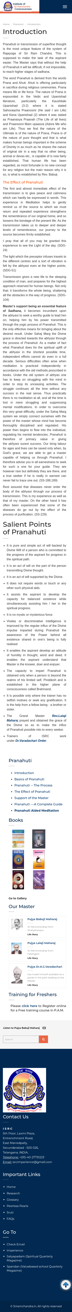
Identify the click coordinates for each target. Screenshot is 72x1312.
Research (13, 1193)
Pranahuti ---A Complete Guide (38, 804)
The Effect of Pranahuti (32, 792)
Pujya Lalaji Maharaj (41, 943)
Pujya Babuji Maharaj (42, 919)
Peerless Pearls (17, 1206)
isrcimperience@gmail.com (32, 1162)
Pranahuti (18, 24)
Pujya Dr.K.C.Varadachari (44, 966)
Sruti (10, 1212)
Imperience (15, 1250)
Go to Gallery (18, 898)
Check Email (16, 1244)
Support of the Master (31, 798)
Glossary (13, 1199)
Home (6, 24)
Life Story (32, 934)
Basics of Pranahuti (29, 779)
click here (29, 1006)
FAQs (10, 1219)
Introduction (24, 773)
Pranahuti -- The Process (33, 785)
